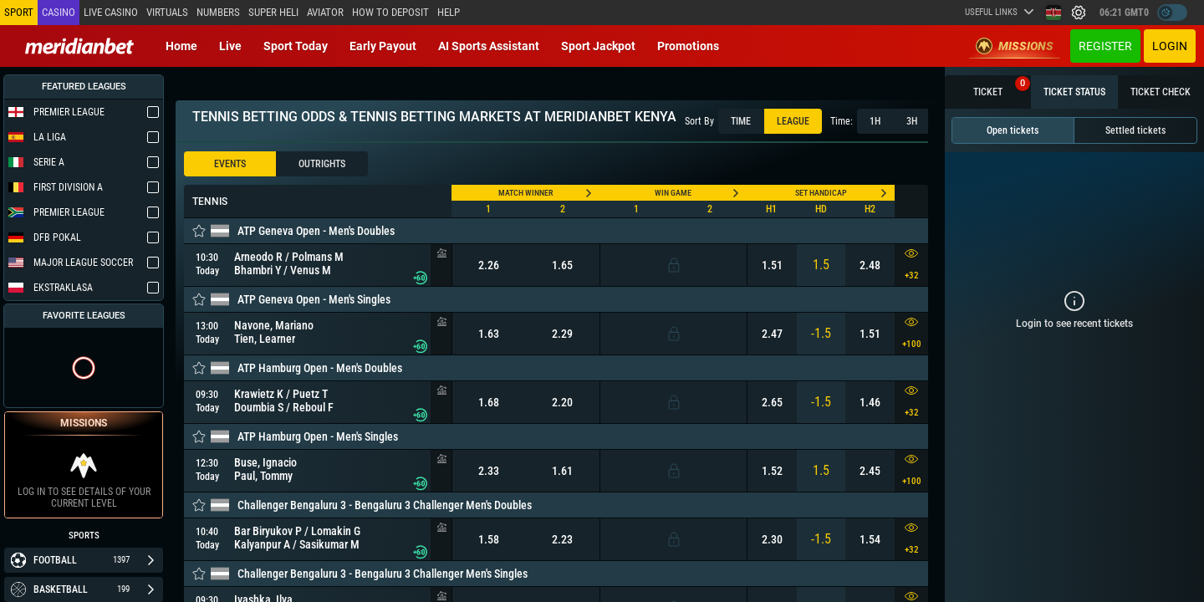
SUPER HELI (273, 12)
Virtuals (167, 12)
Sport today (295, 46)
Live (230, 46)
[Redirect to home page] (79, 46)
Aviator (325, 12)
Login (1169, 46)
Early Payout (382, 46)
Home (181, 46)
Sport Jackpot (598, 46)
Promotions (688, 46)
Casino (58, 12)
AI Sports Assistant (488, 46)
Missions (1015, 46)
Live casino (111, 12)
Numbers (218, 12)
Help (448, 12)
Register (1105, 46)
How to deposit (390, 12)
